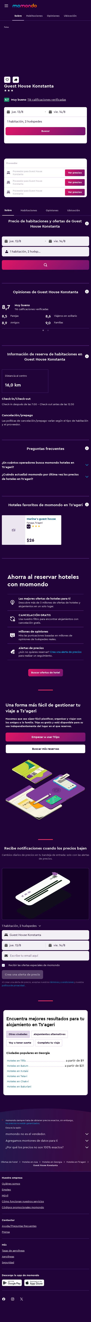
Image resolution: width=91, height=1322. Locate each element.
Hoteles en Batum (17, 1066)
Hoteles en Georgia (52, 1162)
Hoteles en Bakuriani (19, 1086)
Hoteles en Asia (30, 1162)
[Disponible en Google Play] (12, 1282)
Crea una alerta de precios (65, 652)
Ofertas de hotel (9, 1162)
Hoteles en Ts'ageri (76, 1162)
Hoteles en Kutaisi (17, 1071)
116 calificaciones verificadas (46, 99)
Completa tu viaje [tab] (49, 1043)
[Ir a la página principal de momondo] (25, 5)
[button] (6, 6)
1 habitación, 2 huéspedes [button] (24, 121)
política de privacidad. (13, 985)
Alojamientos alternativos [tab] (49, 1034)
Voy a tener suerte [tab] (20, 1043)
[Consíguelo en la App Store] (34, 1282)
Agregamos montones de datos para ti (47, 1140)
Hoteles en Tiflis (16, 1060)
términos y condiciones (62, 982)
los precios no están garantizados (22, 1123)
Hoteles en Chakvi (18, 1081)
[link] (45, 672)
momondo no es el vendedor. (47, 1134)
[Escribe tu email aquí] (48, 955)
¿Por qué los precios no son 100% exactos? (47, 1147)
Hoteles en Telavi (17, 1076)
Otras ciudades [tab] (18, 1034)
